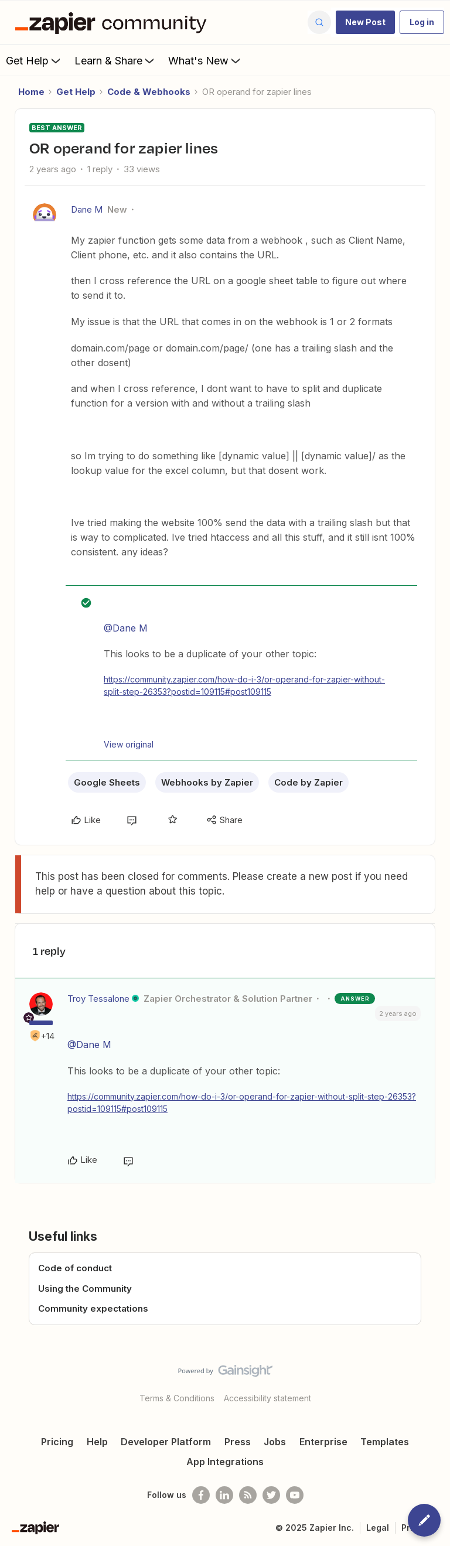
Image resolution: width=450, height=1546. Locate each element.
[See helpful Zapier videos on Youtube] (295, 1495)
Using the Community (85, 1288)
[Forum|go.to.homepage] (113, 22)
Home (31, 91)
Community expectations (93, 1308)
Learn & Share (115, 60)
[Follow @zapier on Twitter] (271, 1495)
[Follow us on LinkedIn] (224, 1495)
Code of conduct (75, 1268)
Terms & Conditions (176, 1398)
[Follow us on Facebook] (201, 1495)
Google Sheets (107, 782)
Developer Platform (166, 1442)
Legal (377, 1528)
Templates (384, 1442)
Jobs (275, 1442)
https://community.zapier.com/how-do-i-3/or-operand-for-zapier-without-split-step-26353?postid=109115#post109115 (244, 685)
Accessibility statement (267, 1398)
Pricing (57, 1442)
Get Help (34, 60)
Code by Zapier (308, 782)
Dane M (87, 209)
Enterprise (323, 1442)
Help (97, 1442)
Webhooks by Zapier (207, 782)
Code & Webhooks (148, 91)
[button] (365, 22)
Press (237, 1442)
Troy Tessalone (98, 998)
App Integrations (225, 1461)
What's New (205, 60)
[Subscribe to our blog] (248, 1495)
